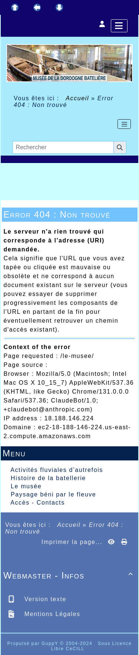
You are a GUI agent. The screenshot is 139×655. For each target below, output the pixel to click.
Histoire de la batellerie (48, 478)
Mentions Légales (51, 614)
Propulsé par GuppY (33, 643)
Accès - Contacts (37, 502)
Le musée (26, 486)
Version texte (44, 599)
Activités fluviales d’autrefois (56, 470)
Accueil (77, 98)
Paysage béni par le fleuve (53, 494)
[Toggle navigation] (124, 124)
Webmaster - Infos (69, 575)
